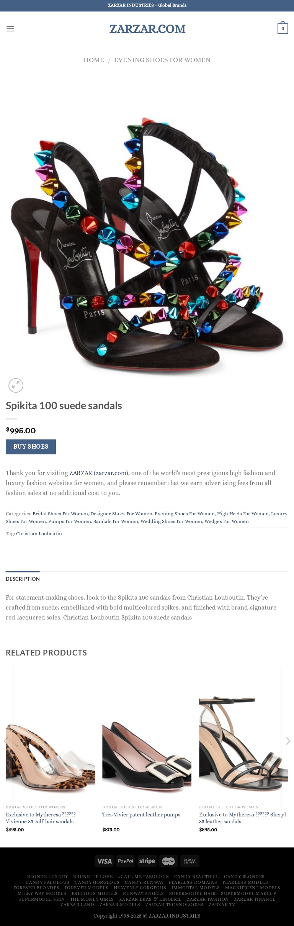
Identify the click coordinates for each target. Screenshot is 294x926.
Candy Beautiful (196, 876)
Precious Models (95, 893)
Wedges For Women (226, 521)
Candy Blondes (244, 876)
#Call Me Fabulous (143, 876)
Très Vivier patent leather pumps (141, 814)
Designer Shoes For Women (121, 513)
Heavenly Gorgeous (140, 887)
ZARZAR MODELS (120, 904)
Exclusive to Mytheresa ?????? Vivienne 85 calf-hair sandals (41, 818)
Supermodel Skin (41, 899)
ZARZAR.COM (147, 29)
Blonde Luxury (47, 876)
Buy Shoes (31, 446)
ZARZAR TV (222, 904)
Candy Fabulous (48, 882)
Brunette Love (93, 876)
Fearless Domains (193, 882)
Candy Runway (144, 882)
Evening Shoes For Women (162, 60)
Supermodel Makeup (248, 893)
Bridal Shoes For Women (60, 513)
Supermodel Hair (192, 893)
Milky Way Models (42, 893)
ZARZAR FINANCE (255, 899)
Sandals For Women (115, 521)
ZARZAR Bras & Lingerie (150, 899)
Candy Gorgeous (97, 882)
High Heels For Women (243, 513)
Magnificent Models (253, 887)
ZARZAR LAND (77, 904)
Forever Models (87, 887)
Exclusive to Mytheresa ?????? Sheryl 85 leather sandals (242, 818)
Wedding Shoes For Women (171, 521)
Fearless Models (245, 882)
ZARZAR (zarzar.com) (98, 473)
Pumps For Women (69, 521)
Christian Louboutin (39, 533)
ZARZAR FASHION (208, 899)
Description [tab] (23, 579)
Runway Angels (143, 893)
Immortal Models (196, 887)
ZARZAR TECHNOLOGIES (174, 904)
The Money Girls (92, 899)
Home (93, 60)
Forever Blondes (36, 887)
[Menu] (10, 28)
